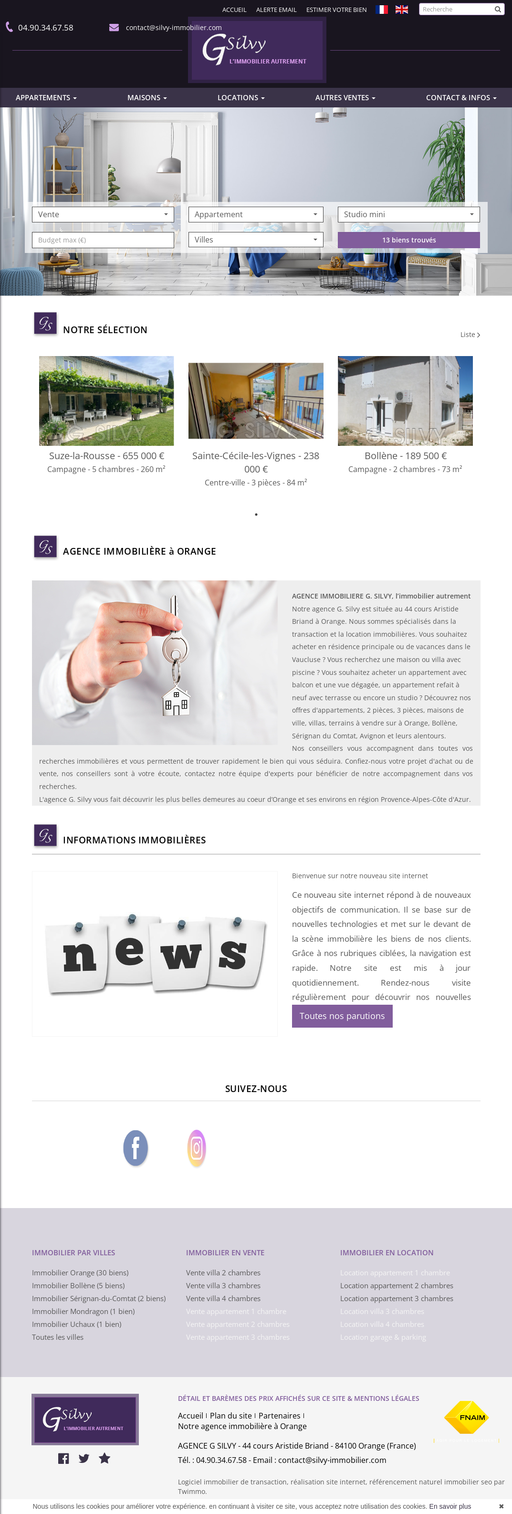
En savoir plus (450, 1506)
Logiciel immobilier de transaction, (234, 1481)
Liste (470, 334)
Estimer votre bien (336, 9)
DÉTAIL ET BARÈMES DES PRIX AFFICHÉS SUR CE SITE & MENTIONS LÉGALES (298, 1398)
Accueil (234, 9)
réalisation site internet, (330, 1481)
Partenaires (280, 1415)
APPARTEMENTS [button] (46, 97)
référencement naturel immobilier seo (431, 1481)
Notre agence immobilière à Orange (242, 1426)
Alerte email (276, 9)
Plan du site (231, 1415)
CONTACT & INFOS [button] (461, 97)
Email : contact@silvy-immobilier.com (320, 1460)
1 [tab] (256, 514)
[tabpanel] (256, 431)
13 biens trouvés (409, 261)
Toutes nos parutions (342, 1015)
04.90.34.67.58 (43, 27)
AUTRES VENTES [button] (345, 97)
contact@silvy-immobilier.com (172, 27)
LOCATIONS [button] (241, 97)
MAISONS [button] (147, 97)
